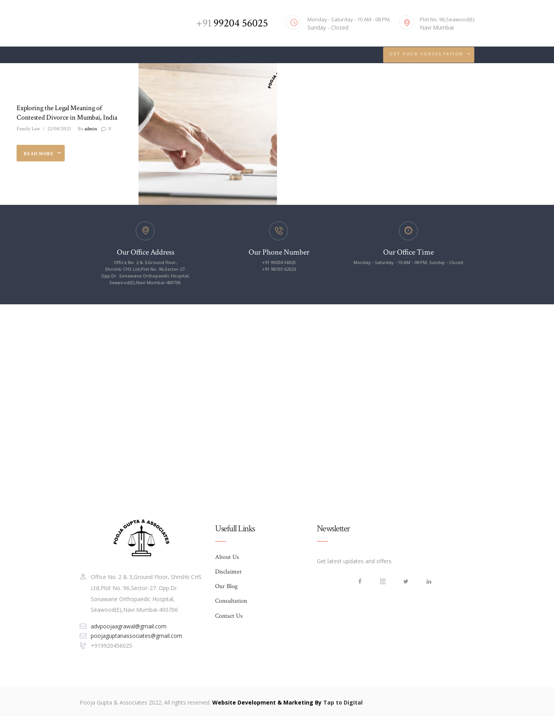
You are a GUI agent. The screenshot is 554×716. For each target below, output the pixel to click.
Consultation (231, 602)
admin (87, 129)
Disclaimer (228, 572)
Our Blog (226, 587)
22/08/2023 (59, 129)
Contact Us (229, 617)
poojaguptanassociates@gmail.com (136, 635)
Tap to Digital (343, 702)
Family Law (28, 129)
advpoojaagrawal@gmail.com (129, 626)
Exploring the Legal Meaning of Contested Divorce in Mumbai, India (67, 112)
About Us (227, 557)
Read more (39, 154)
